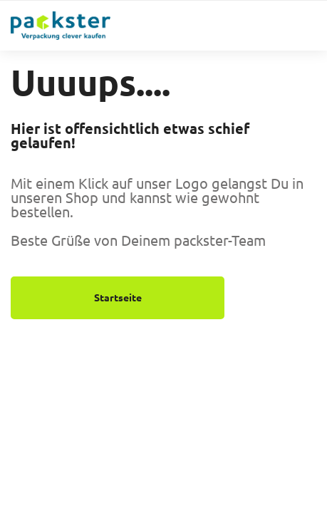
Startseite (118, 298)
